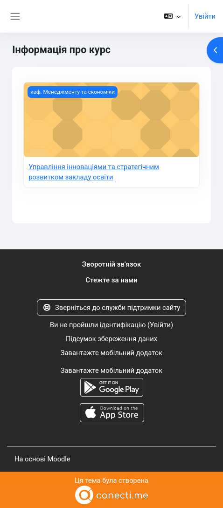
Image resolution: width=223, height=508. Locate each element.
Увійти (205, 16)
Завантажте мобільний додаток (111, 353)
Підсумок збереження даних (111, 339)
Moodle (58, 459)
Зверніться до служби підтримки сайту (112, 307)
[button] (172, 16)
